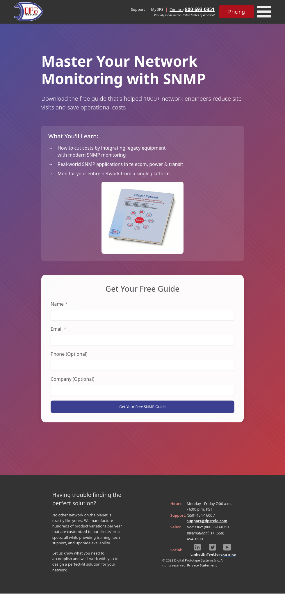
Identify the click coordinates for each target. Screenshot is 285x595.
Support (138, 9)
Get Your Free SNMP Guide (142, 407)
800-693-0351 (200, 9)
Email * (58, 329)
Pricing (236, 11)
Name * (59, 304)
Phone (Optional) (69, 354)
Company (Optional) (72, 379)
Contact (176, 9)
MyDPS (157, 9)
